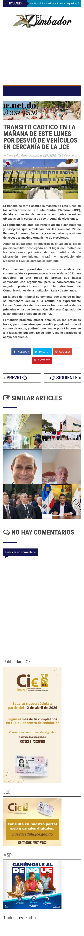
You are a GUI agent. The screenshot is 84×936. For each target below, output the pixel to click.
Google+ (62, 351)
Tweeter (42, 351)
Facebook (21, 351)
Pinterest (42, 360)
